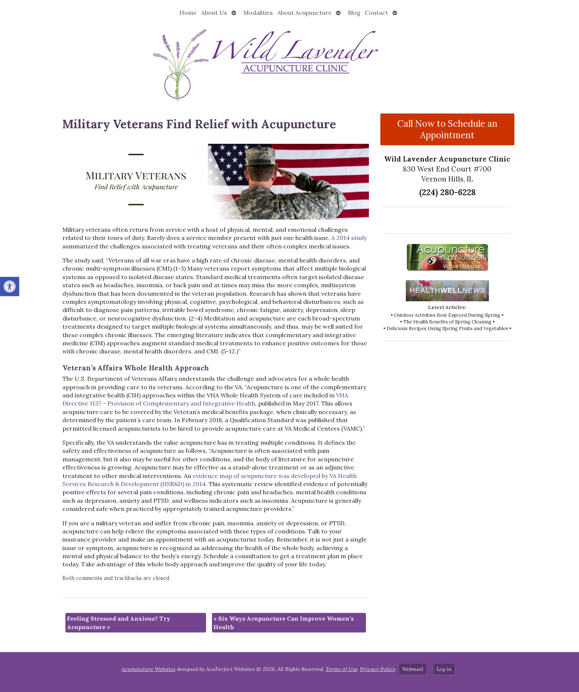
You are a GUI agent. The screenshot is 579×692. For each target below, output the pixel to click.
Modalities (258, 12)
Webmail (412, 669)
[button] (9, 286)
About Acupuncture (304, 12)
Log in (444, 669)
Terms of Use (341, 669)
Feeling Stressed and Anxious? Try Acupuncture (118, 622)
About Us (214, 12)
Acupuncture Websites (148, 669)
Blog (354, 12)
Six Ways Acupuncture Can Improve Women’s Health (283, 622)
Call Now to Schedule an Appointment (447, 129)
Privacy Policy (377, 669)
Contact (376, 12)
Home (188, 12)
